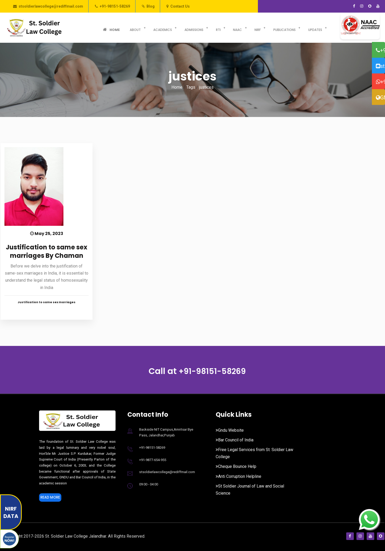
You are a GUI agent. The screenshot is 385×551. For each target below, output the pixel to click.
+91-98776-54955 (380, 82)
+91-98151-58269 (115, 6)
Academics (152, 27)
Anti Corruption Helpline (238, 476)
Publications (260, 27)
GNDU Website (380, 97)
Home (108, 27)
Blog (151, 6)
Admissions (180, 27)
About (127, 27)
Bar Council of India (234, 439)
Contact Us (180, 6)
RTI (202, 27)
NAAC (218, 27)
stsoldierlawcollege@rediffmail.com (51, 6)
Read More (52, 498)
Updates (288, 27)
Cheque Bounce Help (236, 466)
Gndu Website (230, 430)
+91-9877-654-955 (152, 460)
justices (206, 87)
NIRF (236, 27)
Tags (190, 87)
